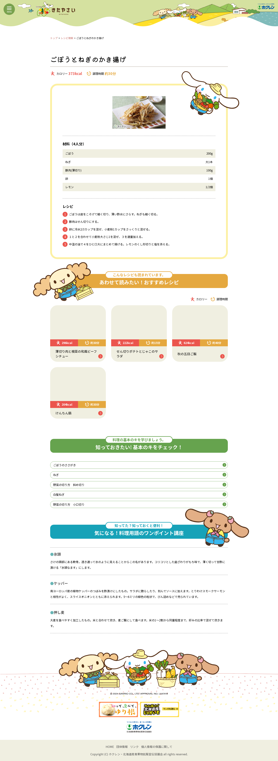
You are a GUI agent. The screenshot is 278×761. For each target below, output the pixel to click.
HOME (110, 746)
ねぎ (139, 475)
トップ (54, 38)
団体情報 (122, 746)
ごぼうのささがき (139, 465)
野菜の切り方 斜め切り (139, 485)
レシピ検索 (67, 38)
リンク (134, 746)
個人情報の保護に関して (156, 746)
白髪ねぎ (139, 494)
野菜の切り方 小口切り (139, 504)
